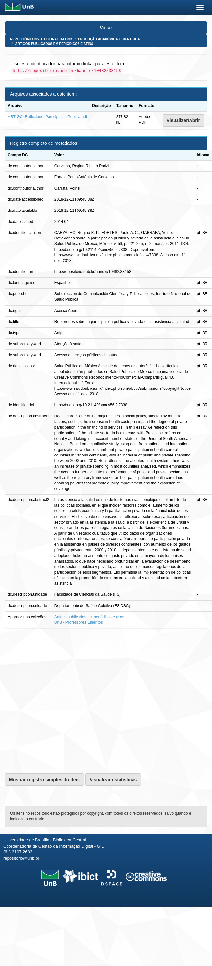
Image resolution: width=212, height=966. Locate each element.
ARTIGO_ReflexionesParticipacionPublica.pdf (47, 117)
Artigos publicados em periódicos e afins (54, 44)
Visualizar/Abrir (183, 120)
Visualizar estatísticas (113, 779)
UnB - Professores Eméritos (78, 622)
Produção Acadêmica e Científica (109, 39)
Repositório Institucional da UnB (41, 39)
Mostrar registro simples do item (44, 779)
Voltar (106, 27)
